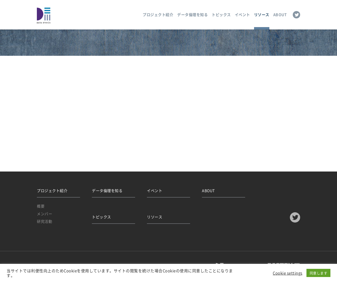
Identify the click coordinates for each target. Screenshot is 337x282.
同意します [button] (319, 272)
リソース (261, 14)
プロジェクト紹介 (158, 14)
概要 (40, 206)
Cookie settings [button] (288, 273)
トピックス (221, 14)
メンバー (44, 213)
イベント (242, 14)
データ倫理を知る (192, 14)
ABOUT (280, 14)
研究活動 (44, 221)
